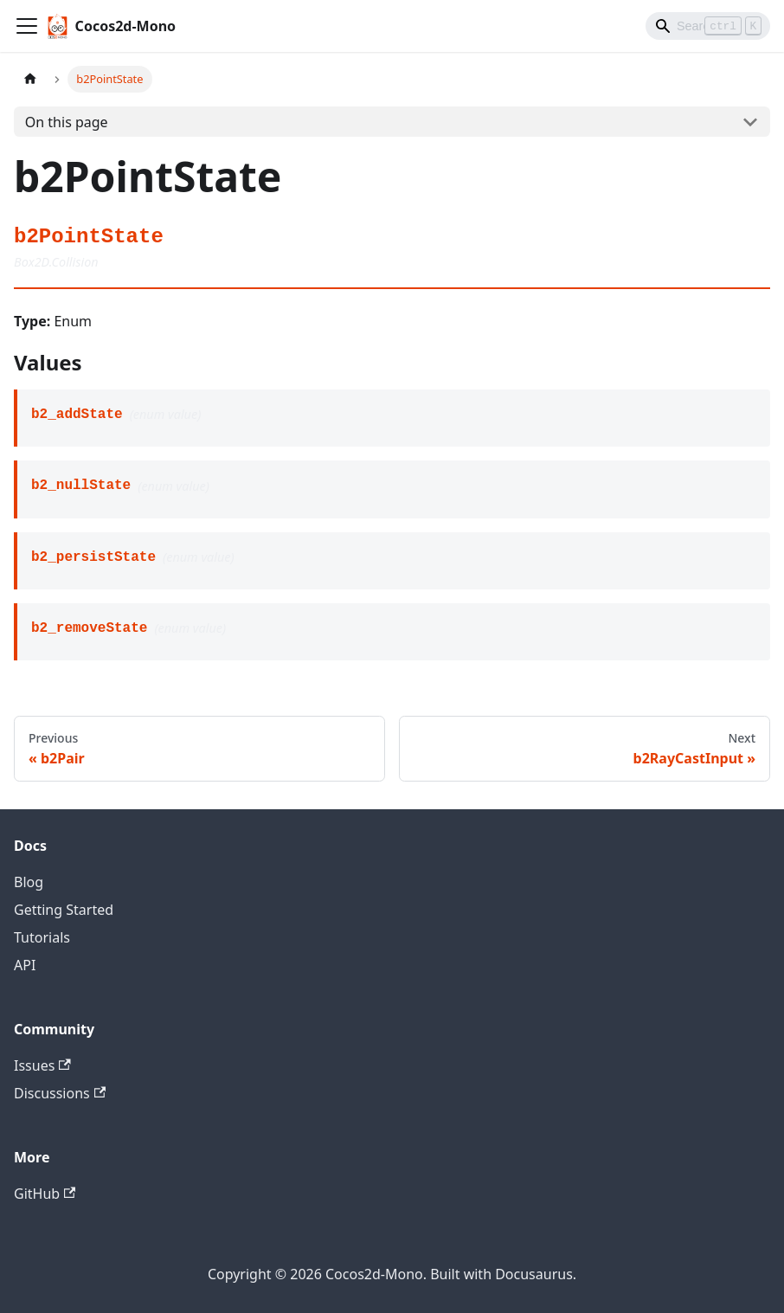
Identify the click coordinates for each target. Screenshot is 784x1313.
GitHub (44, 1193)
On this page (66, 122)
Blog (28, 881)
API (24, 965)
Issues (42, 1065)
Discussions (60, 1093)
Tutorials (42, 937)
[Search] (708, 26)
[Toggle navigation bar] (27, 26)
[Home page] (30, 79)
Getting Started (63, 909)
